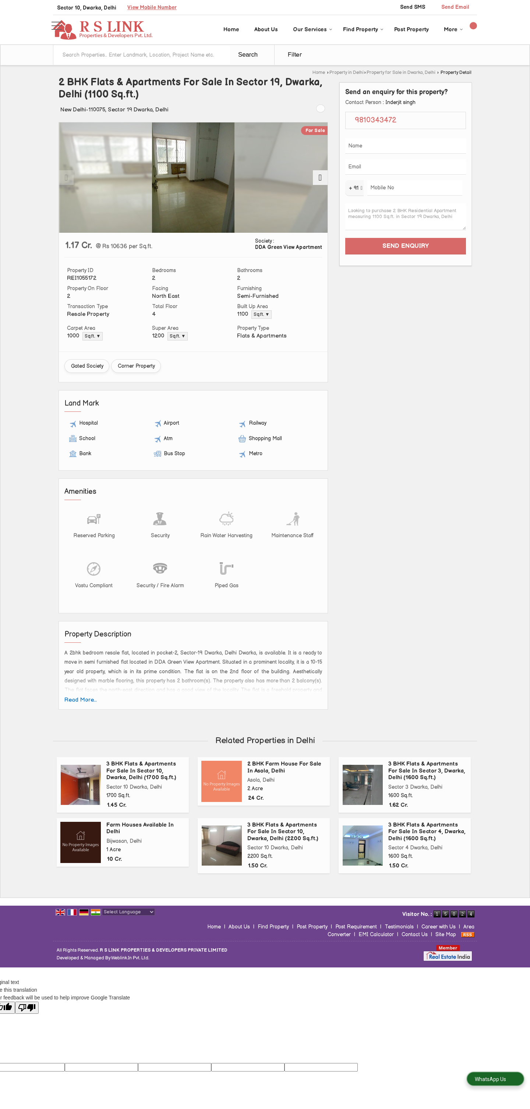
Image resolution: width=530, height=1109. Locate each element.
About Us (266, 29)
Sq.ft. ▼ (261, 314)
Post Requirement (356, 927)
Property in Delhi (346, 72)
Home (231, 29)
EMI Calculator (376, 934)
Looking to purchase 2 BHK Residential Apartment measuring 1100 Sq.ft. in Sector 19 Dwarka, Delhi (405, 216)
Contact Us (415, 934)
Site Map (445, 934)
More (453, 29)
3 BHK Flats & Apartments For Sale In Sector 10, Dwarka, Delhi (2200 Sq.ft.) (282, 831)
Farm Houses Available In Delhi (140, 828)
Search (248, 54)
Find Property (363, 29)
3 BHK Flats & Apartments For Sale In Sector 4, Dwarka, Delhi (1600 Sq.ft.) (427, 831)
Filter (294, 54)
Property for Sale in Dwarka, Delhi (401, 72)
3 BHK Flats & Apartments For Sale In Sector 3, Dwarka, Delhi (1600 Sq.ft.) (426, 770)
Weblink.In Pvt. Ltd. (130, 958)
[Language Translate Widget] (128, 912)
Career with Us (438, 927)
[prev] (66, 177)
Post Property (411, 29)
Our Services (312, 29)
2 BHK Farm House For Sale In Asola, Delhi (284, 767)
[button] (152, 7)
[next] (320, 177)
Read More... (80, 699)
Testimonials (399, 927)
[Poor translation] (27, 1008)
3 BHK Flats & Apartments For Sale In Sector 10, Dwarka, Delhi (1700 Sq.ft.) (141, 770)
